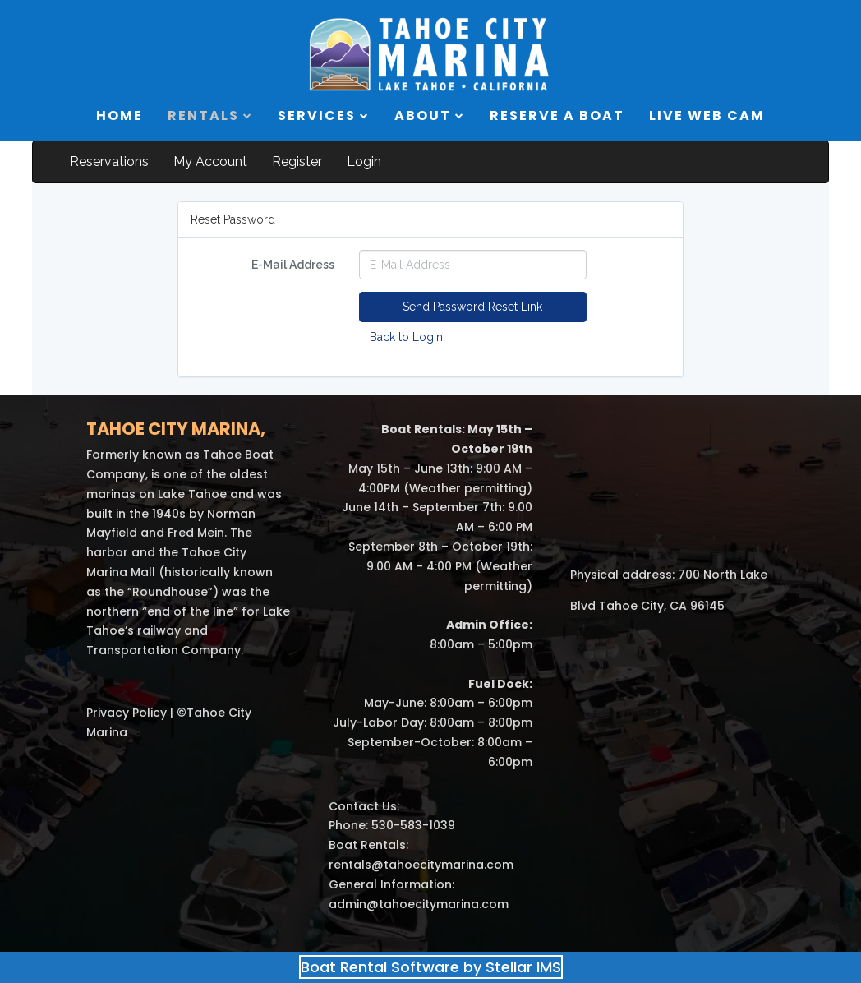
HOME (119, 115)
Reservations (109, 161)
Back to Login (406, 337)
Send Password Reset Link (472, 306)
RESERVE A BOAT (557, 115)
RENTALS (210, 115)
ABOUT (429, 115)
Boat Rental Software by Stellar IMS (431, 967)
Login (364, 161)
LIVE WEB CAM (707, 115)
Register (297, 161)
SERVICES (324, 115)
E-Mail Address (292, 264)
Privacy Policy (126, 712)
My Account (210, 161)
